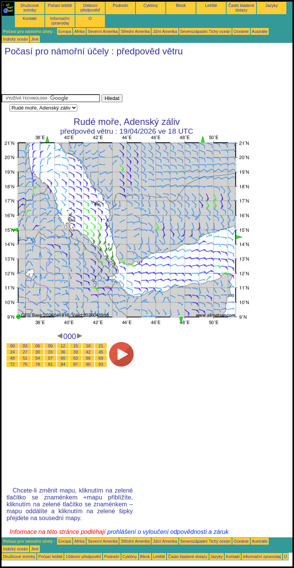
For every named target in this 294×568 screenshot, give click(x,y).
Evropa (64, 31)
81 (50, 364)
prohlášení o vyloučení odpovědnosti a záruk (168, 532)
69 (101, 358)
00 (12, 346)
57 (50, 358)
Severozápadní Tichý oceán (205, 31)
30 (38, 352)
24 (12, 352)
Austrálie (260, 31)
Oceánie (241, 31)
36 (63, 352)
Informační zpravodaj (59, 20)
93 (101, 364)
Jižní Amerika (165, 31)
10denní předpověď (90, 7)
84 (63, 364)
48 (12, 358)
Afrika (79, 31)
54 (38, 358)
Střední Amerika (135, 31)
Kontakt (29, 18)
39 (76, 352)
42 (88, 352)
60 (63, 358)
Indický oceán (15, 39)
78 (38, 364)
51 (25, 358)
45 (101, 352)
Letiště (211, 5)
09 (50, 346)
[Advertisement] (141, 77)
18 (88, 346)
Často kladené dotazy (241, 7)
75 (25, 364)
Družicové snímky (30, 7)
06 (38, 346)
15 (76, 346)
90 (88, 364)
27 (25, 352)
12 (63, 346)
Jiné (35, 39)
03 (25, 346)
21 (101, 346)
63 (76, 358)
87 (76, 364)
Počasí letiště (60, 5)
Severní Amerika (103, 31)
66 (88, 358)
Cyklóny (151, 5)
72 (12, 364)
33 (50, 352)
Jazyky (271, 5)
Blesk (181, 5)
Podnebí (120, 5)
